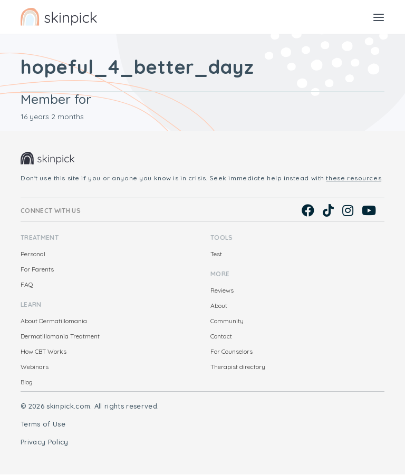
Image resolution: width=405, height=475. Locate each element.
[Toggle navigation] (378, 17)
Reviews (222, 290)
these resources (353, 178)
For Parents (37, 269)
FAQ (27, 284)
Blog (27, 382)
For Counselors (231, 351)
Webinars (35, 367)
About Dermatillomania (54, 321)
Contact (221, 336)
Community (227, 321)
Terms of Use (43, 424)
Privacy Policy (45, 441)
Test (216, 254)
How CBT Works (43, 351)
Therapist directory (237, 367)
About (218, 305)
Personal (33, 254)
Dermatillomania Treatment (60, 336)
